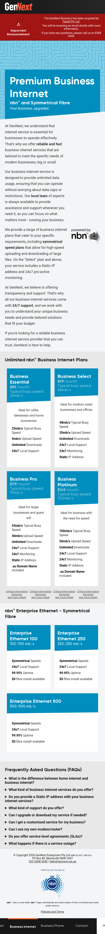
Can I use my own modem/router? (35, 829)
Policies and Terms (52, 911)
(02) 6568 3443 (38, 861)
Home (9, 4)
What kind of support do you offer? (36, 808)
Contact (82, 925)
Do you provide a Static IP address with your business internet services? (49, 799)
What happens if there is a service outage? (42, 843)
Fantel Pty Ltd (71, 21)
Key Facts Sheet (17, 597)
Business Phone (52, 925)
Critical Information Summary (17, 593)
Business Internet (23, 926)
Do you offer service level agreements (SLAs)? (45, 836)
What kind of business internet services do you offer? (51, 790)
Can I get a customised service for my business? (47, 822)
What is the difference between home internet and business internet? (46, 780)
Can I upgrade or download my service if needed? (48, 815)
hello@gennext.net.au (63, 861)
